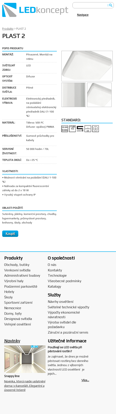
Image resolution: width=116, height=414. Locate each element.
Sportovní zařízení (18, 302)
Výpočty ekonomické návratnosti (64, 314)
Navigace (82, 14)
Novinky (12, 340)
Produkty (7, 29)
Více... (85, 380)
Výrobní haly (13, 281)
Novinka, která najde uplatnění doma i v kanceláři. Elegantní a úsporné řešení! (24, 386)
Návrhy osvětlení (60, 302)
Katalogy (54, 286)
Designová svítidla (18, 319)
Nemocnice (12, 308)
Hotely (9, 292)
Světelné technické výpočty (68, 307)
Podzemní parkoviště (20, 286)
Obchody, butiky (16, 265)
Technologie (57, 275)
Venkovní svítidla (17, 270)
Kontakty (55, 270)
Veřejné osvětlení (17, 324)
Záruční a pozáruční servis (68, 332)
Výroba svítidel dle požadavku (62, 324)
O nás (52, 265)
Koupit (10, 234)
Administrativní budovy (22, 275)
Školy (8, 297)
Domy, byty (13, 313)
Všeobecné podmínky (64, 281)
